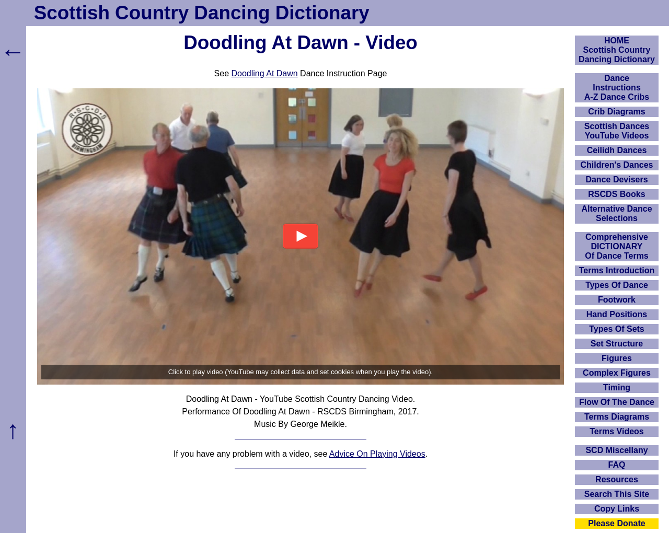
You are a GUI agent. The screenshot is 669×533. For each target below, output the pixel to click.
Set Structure (617, 343)
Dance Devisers (616, 179)
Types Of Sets (616, 329)
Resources (616, 479)
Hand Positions (616, 314)
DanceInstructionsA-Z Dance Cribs (616, 87)
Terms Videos (616, 431)
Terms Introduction (617, 270)
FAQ (617, 464)
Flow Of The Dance (616, 402)
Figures (617, 358)
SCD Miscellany (616, 450)
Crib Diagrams (616, 111)
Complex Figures (617, 372)
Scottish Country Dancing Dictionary (202, 13)
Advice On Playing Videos (377, 453)
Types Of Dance (616, 285)
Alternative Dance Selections (616, 213)
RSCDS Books (616, 194)
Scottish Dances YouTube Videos (616, 131)
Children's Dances (617, 164)
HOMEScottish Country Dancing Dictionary (617, 50)
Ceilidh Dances (617, 150)
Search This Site (617, 494)
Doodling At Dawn (264, 73)
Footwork (617, 299)
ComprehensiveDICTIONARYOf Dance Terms (617, 246)
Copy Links (616, 508)
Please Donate (616, 523)
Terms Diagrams (616, 416)
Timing (616, 387)
